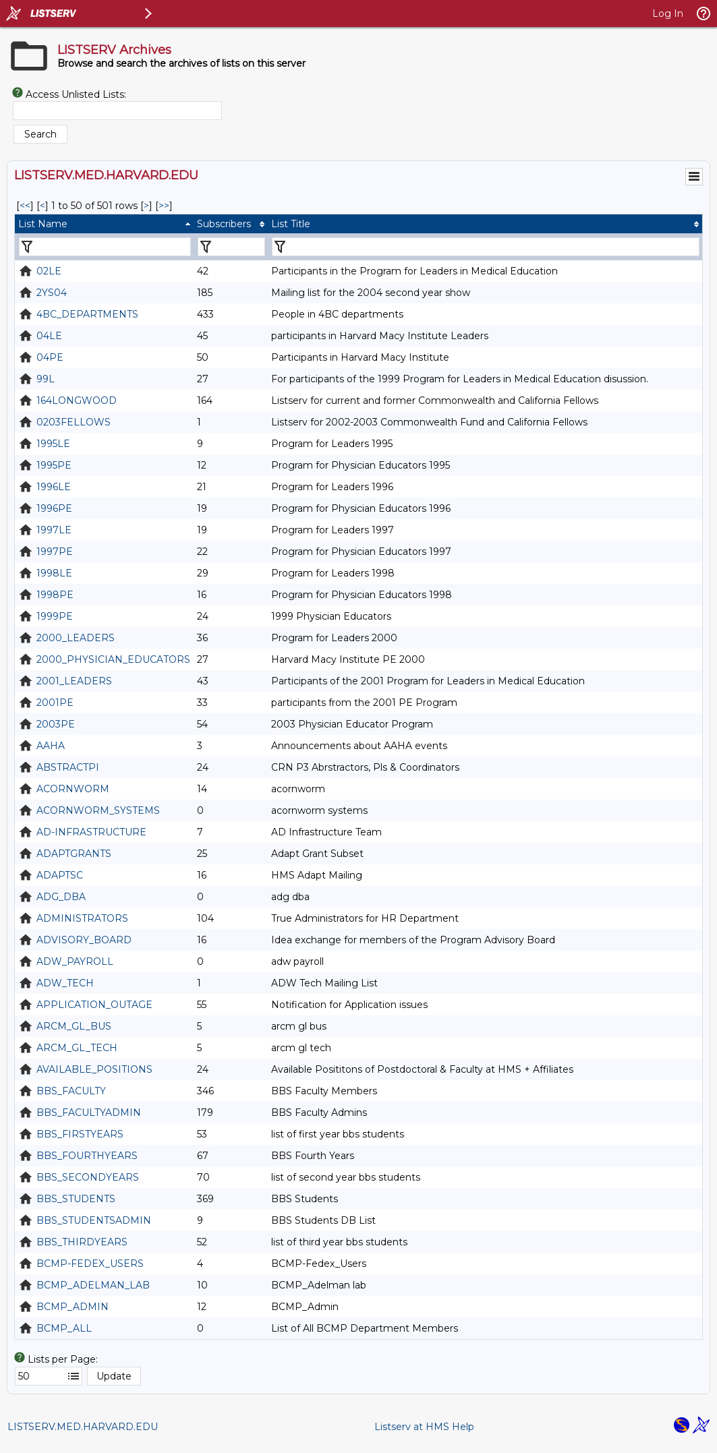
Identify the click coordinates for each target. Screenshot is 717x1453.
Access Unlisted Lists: (76, 94)
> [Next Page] (146, 206)
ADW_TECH (65, 983)
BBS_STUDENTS (75, 1199)
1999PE (54, 616)
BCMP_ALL (64, 1328)
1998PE (55, 595)
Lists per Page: (63, 1359)
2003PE (55, 724)
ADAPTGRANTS (73, 854)
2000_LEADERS (75, 638)
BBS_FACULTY (71, 1091)
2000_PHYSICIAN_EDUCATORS (113, 659)
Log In (667, 13)
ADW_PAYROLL (74, 961)
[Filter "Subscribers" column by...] (231, 246)
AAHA (50, 746)
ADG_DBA (61, 897)
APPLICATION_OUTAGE (94, 1005)
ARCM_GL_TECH (76, 1048)
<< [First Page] (25, 206)
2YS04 (51, 293)
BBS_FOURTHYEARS (87, 1156)
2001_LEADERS (74, 681)
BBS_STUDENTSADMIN (93, 1220)
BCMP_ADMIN (72, 1307)
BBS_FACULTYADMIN (88, 1112)
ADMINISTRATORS (82, 918)
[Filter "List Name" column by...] (105, 246)
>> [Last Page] (164, 206)
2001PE (55, 702)
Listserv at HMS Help (424, 1427)
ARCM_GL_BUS (73, 1026)
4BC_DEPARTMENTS (87, 314)
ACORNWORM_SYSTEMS (98, 810)
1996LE (53, 487)
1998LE (54, 573)
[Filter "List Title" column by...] (485, 246)
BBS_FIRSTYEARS (79, 1134)
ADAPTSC (59, 875)
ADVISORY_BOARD (84, 940)
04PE (49, 357)
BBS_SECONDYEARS (87, 1177)
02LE (48, 271)
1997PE (54, 551)
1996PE (54, 508)
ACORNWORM (72, 789)
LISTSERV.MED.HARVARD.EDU (82, 1427)
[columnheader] (104, 223)
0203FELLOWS (73, 422)
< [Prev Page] (42, 206)
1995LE (53, 444)
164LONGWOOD (76, 400)
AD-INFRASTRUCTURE (91, 832)
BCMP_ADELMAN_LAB (93, 1285)
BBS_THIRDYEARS (81, 1242)
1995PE (53, 465)
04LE (49, 336)
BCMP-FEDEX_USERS (90, 1263)
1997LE (53, 530)
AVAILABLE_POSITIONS (94, 1069)
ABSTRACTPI (67, 767)
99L (45, 379)
